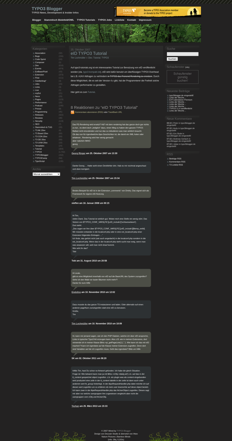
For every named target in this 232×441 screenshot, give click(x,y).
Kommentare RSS (177, 162)
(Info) (187, 67)
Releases (39, 115)
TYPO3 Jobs (105, 20)
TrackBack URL (115, 112)
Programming (41, 112)
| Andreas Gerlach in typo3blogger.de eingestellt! (179, 140)
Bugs (37, 56)
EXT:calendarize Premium (180, 100)
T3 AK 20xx (40, 130)
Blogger (36, 20)
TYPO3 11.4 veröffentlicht (180, 108)
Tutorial (97, 58)
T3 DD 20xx (40, 139)
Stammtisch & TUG (43, 127)
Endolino (76, 292)
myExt (38, 93)
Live (37, 90)
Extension (39, 75)
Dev (90, 58)
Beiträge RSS (175, 159)
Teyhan (75, 406)
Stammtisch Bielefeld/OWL (59, 20)
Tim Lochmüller (78, 58)
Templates (39, 146)
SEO (37, 124)
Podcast (38, 105)
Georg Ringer (79, 153)
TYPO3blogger (41, 155)
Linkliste (119, 20)
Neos (37, 96)
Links (37, 87)
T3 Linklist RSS (176, 165)
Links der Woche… (177, 97)
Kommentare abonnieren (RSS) (89, 112)
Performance (41, 102)
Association (40, 53)
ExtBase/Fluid (41, 72)
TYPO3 (105, 58)
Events (38, 68)
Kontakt (131, 20)
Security (38, 121)
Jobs (37, 84)
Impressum (145, 20)
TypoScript (40, 161)
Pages (38, 99)
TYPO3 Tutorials (86, 20)
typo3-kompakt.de (91, 72)
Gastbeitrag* (40, 81)
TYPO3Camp (41, 158)
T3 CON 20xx (41, 136)
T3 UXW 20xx (41, 143)
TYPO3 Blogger (47, 8)
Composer (39, 62)
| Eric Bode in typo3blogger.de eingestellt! (179, 134)
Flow (37, 78)
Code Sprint (40, 59)
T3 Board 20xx (41, 133)
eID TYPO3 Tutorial (89, 53)
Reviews (39, 118)
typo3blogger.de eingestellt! (181, 95)
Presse (38, 109)
